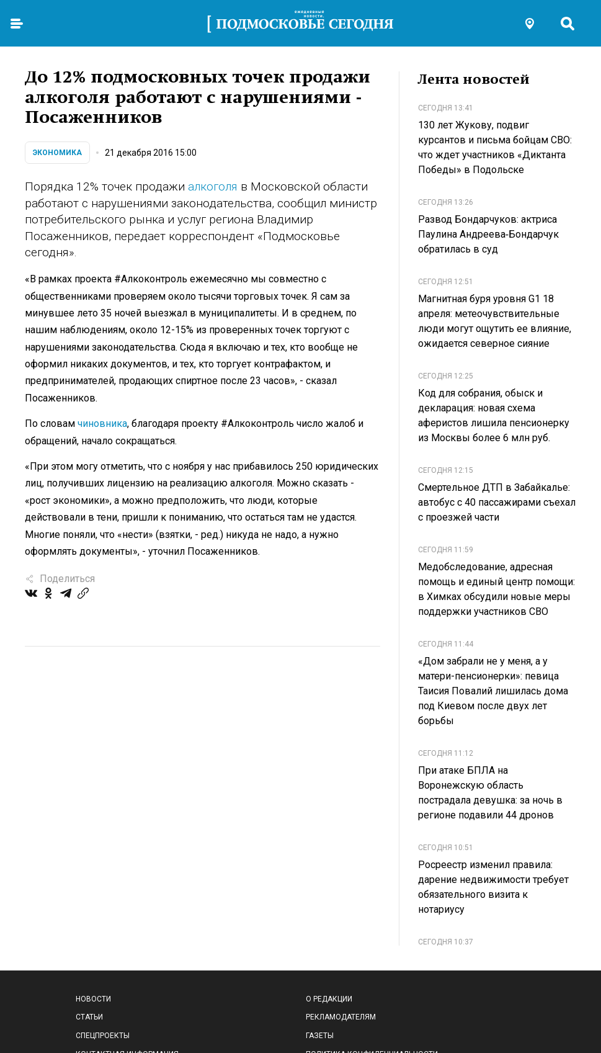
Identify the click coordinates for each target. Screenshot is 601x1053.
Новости (93, 999)
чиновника (102, 423)
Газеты (320, 1035)
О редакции (329, 999)
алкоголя (213, 186)
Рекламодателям (341, 1017)
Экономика (57, 152)
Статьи (89, 1017)
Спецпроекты (103, 1035)
